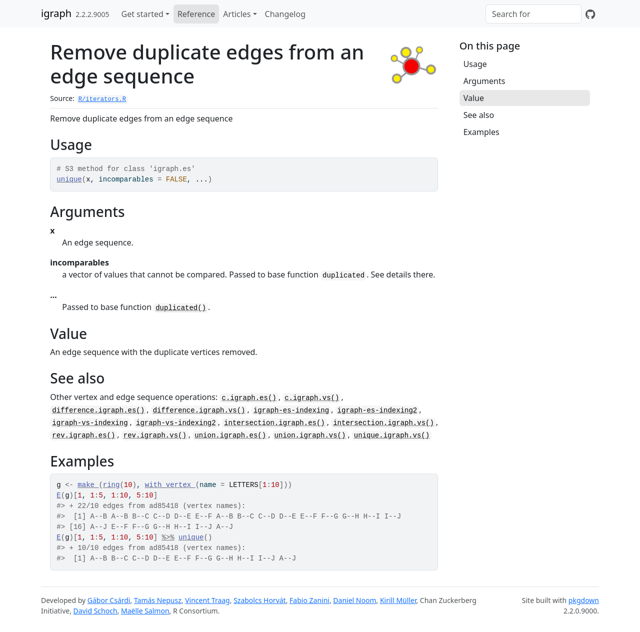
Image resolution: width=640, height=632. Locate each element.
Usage (475, 64)
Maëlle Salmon (145, 611)
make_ (88, 485)
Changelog (285, 14)
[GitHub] (590, 14)
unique (69, 180)
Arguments (485, 81)
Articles (236, 14)
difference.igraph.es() (98, 410)
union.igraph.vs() (310, 436)
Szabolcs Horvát (260, 600)
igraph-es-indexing (291, 410)
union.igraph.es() (230, 436)
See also (479, 115)
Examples (482, 132)
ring (111, 485)
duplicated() (181, 308)
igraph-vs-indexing (90, 423)
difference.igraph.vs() (199, 410)
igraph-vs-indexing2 (176, 423)
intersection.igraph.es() (274, 423)
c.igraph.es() (249, 398)
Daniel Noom (354, 600)
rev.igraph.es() (83, 436)
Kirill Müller (398, 600)
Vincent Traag (207, 600)
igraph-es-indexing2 (378, 410)
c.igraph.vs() (311, 398)
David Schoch (96, 611)
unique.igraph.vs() (392, 436)
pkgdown (583, 600)
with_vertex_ (170, 485)
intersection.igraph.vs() (383, 423)
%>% (168, 538)
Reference (196, 14)
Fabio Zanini (310, 600)
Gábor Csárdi (109, 600)
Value (474, 98)
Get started (143, 14)
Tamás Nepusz (158, 600)
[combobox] (534, 14)
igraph (56, 13)
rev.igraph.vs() (155, 436)
